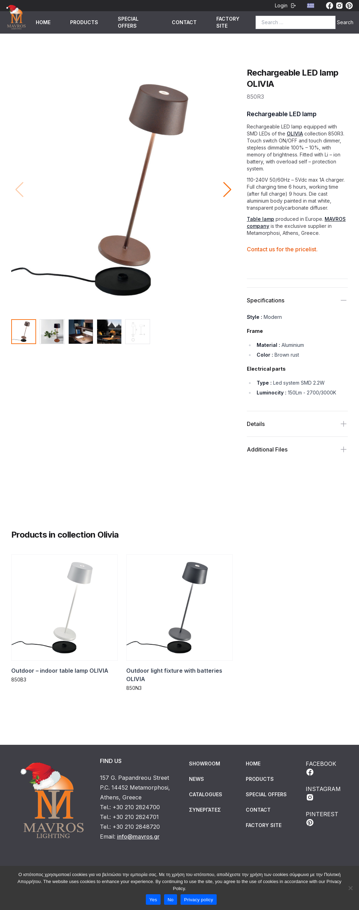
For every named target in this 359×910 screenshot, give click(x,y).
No (171, 899)
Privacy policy (198, 899)
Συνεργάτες (205, 810)
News (196, 779)
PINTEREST (322, 819)
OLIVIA (295, 133)
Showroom (204, 763)
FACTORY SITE (227, 22)
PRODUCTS (84, 22)
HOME (43, 22)
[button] (227, 189)
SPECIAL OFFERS (128, 22)
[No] (350, 887)
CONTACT (184, 22)
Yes (153, 899)
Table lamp (260, 219)
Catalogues (205, 794)
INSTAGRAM (323, 793)
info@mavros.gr (138, 836)
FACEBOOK (321, 768)
